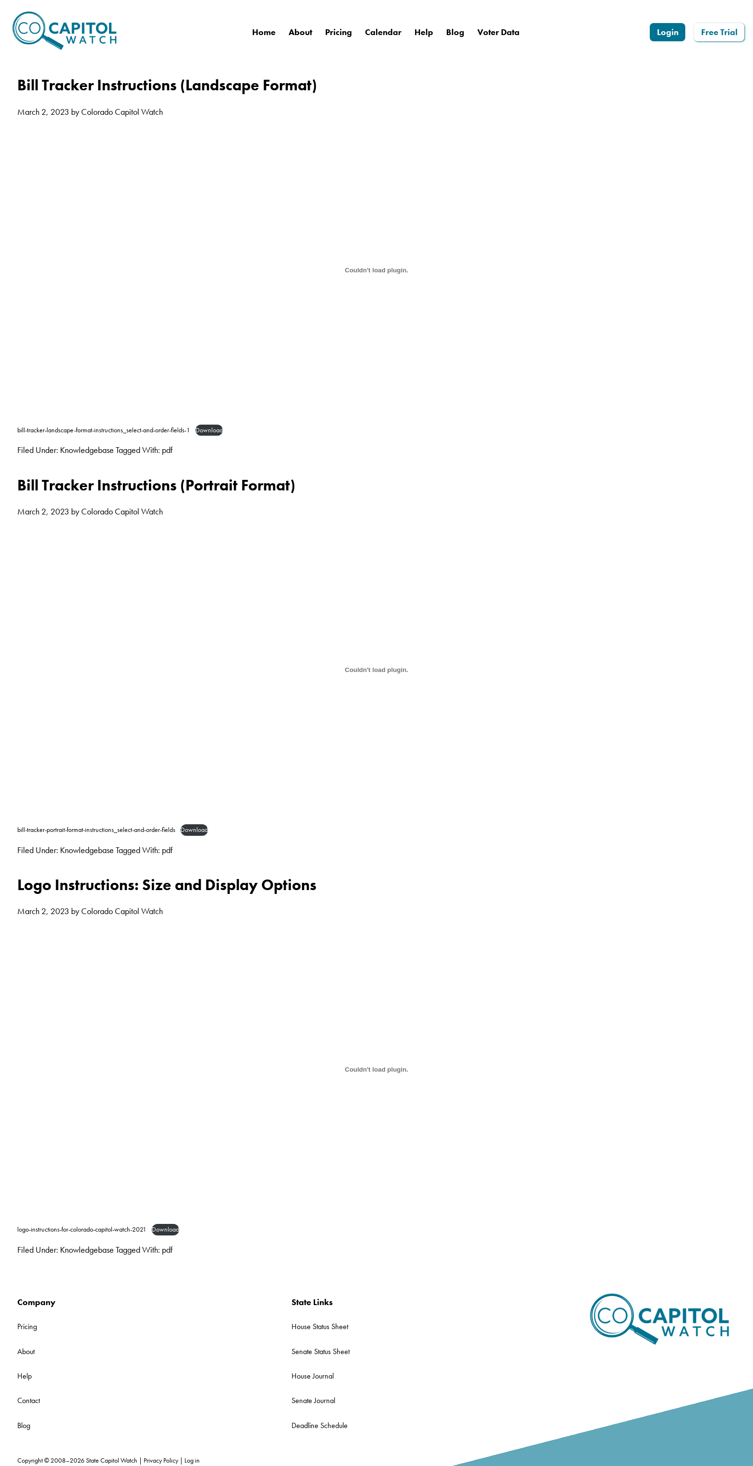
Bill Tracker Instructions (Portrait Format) (156, 485)
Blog (23, 1425)
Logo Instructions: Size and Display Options (166, 885)
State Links (312, 1301)
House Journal (312, 1376)
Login (668, 31)
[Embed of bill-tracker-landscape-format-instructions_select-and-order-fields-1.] (376, 270)
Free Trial (719, 31)
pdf (167, 449)
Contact (28, 1400)
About (26, 1351)
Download (209, 430)
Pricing (27, 1326)
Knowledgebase (87, 449)
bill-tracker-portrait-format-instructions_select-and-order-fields (96, 829)
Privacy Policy (161, 1460)
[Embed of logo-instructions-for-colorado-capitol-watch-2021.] (376, 1070)
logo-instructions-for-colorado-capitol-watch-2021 (81, 1229)
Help (24, 1376)
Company (36, 1301)
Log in (192, 1460)
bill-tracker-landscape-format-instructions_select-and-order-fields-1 (103, 430)
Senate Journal (313, 1400)
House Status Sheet (319, 1326)
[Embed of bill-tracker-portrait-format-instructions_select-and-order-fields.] (376, 669)
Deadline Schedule (319, 1425)
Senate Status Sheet (320, 1351)
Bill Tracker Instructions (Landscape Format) (167, 85)
